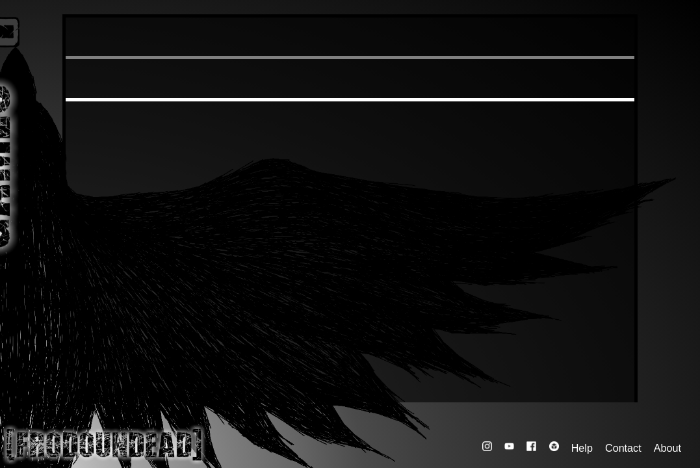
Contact (623, 447)
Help (582, 447)
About (667, 447)
